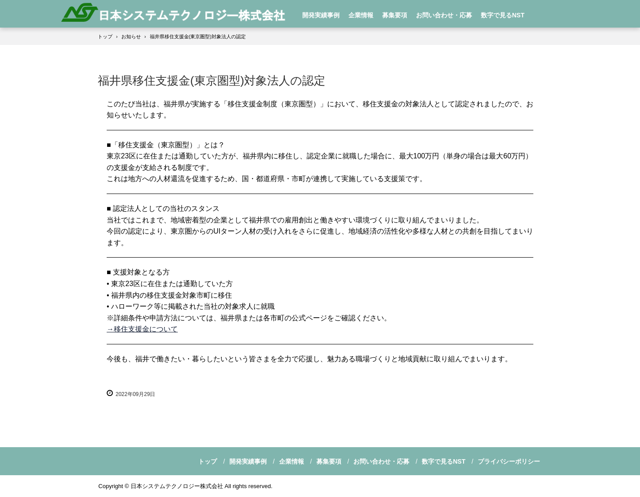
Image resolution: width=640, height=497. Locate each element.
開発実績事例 (321, 15)
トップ (207, 461)
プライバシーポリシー (509, 461)
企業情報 (360, 15)
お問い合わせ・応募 (444, 15)
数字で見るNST (502, 15)
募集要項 (394, 15)
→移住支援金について (142, 329)
